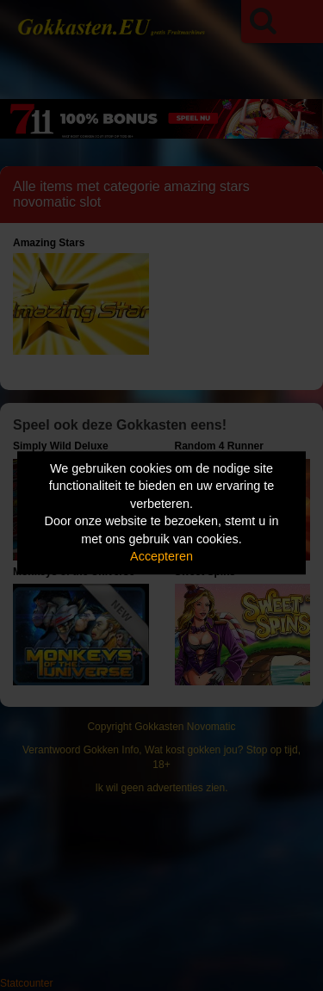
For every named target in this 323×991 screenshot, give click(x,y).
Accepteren (161, 557)
